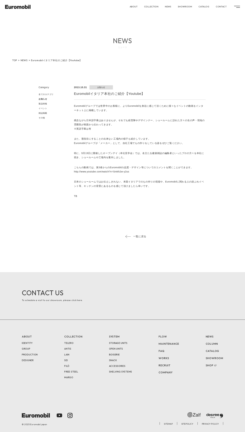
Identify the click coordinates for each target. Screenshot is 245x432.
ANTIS (67, 348)
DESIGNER (28, 360)
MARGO (68, 377)
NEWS (168, 6)
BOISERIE (114, 354)
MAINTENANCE (169, 343)
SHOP (209, 365)
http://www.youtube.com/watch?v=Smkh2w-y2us (101, 171)
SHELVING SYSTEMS (120, 371)
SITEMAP (168, 424)
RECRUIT (164, 365)
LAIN (66, 354)
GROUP (26, 348)
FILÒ (66, 365)
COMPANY (166, 372)
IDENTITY (27, 343)
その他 (42, 118)
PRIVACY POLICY (210, 424)
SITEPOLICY (187, 424)
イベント (43, 108)
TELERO (69, 343)
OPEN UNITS (116, 348)
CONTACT (221, 6)
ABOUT (134, 6)
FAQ (161, 351)
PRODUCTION (30, 354)
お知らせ (43, 99)
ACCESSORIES (117, 365)
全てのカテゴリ (46, 94)
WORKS (164, 358)
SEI (66, 360)
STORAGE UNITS (118, 343)
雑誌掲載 (43, 113)
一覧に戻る (139, 236)
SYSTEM (114, 336)
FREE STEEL (71, 371)
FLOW (163, 336)
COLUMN (212, 343)
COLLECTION (151, 6)
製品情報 (43, 104)
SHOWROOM (185, 6)
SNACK (113, 360)
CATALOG (204, 6)
